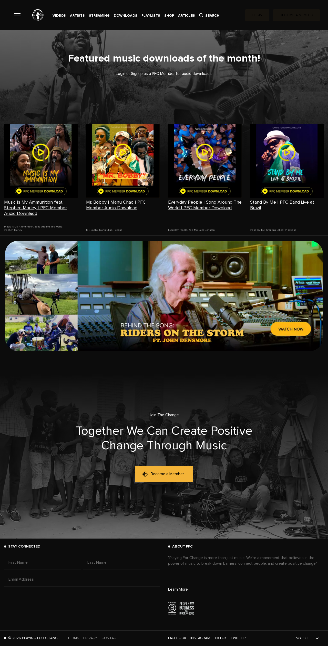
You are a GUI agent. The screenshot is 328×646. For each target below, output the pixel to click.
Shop (169, 15)
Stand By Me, (257, 230)
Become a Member (163, 474)
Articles (186, 15)
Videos (59, 15)
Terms (73, 638)
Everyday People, (178, 230)
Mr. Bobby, (92, 230)
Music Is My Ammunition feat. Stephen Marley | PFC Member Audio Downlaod (35, 208)
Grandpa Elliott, (275, 230)
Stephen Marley (13, 230)
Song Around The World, (49, 226)
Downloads (125, 15)
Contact (109, 638)
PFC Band (290, 230)
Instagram (200, 638)
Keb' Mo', (193, 230)
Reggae (118, 230)
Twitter (238, 638)
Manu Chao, (106, 230)
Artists (77, 15)
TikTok (220, 638)
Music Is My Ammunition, (19, 226)
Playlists (150, 15)
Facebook (177, 638)
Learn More (178, 589)
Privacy (90, 638)
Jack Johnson (207, 230)
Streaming (99, 15)
